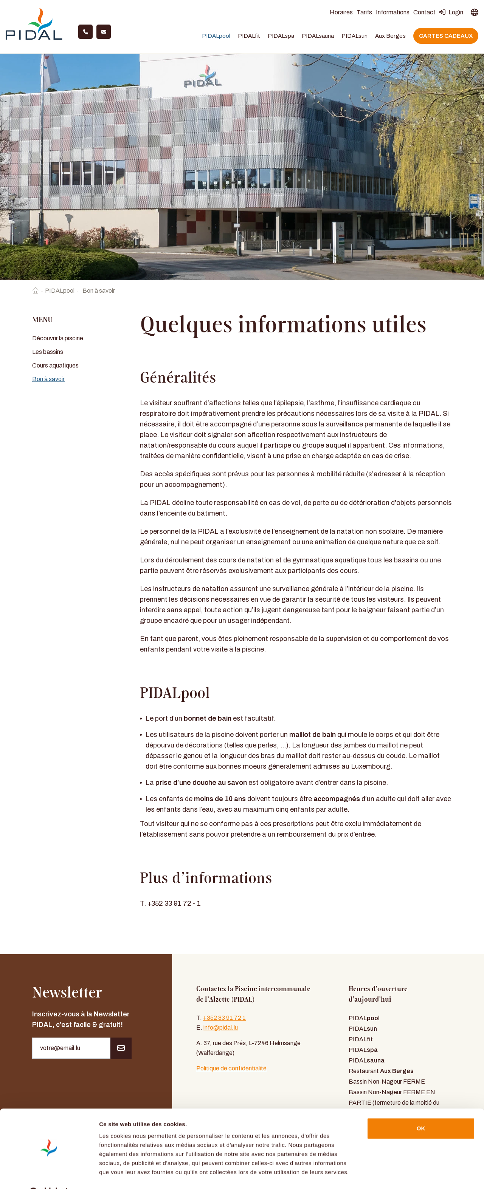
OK (421, 1109)
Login (451, 13)
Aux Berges (390, 36)
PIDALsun (354, 36)
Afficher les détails (124, 1174)
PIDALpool (216, 36)
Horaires (341, 13)
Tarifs (364, 13)
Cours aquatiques (55, 366)
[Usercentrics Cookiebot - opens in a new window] (49, 1174)
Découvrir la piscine (57, 339)
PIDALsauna (318, 36)
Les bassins (47, 352)
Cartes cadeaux (446, 36)
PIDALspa (281, 36)
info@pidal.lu (220, 1028)
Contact (424, 13)
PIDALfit (249, 36)
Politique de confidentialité (231, 1069)
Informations (393, 13)
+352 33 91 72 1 (224, 1018)
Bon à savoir (48, 379)
